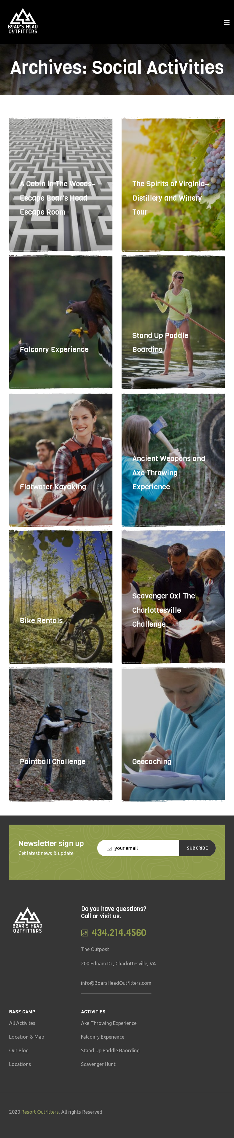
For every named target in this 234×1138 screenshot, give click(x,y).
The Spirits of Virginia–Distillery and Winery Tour (170, 220)
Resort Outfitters (40, 1112)
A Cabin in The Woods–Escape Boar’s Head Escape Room (58, 220)
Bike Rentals (41, 646)
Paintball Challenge (53, 783)
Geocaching (152, 783)
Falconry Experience (54, 371)
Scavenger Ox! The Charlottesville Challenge (163, 632)
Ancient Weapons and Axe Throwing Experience (168, 494)
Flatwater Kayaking (53, 508)
